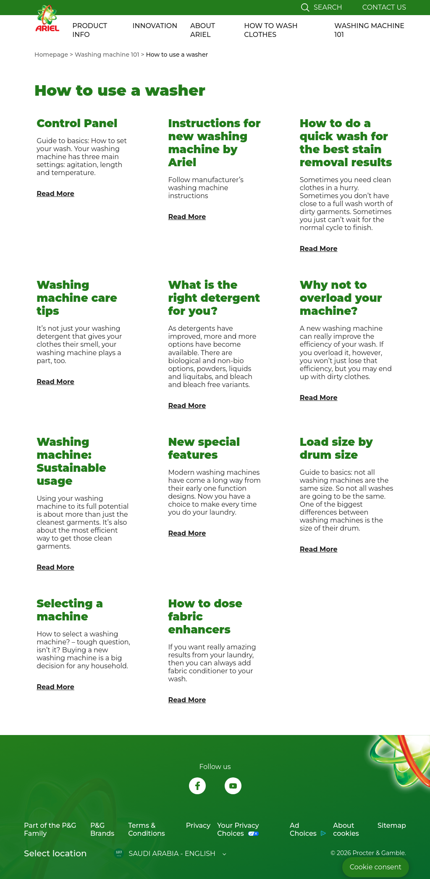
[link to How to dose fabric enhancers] (214, 648)
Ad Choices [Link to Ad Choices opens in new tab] (303, 829)
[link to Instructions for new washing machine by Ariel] (214, 183)
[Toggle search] (321, 7)
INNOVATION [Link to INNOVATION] (155, 26)
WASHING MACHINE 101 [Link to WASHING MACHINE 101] (369, 30)
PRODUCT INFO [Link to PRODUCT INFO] (89, 30)
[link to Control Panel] (83, 183)
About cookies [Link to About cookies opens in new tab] (346, 829)
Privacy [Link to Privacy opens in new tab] (198, 825)
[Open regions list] (170, 853)
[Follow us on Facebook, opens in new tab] (197, 786)
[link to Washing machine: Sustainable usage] (83, 501)
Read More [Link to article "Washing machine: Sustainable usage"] (55, 567)
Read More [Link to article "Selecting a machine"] (55, 687)
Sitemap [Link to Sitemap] (392, 825)
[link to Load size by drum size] (346, 501)
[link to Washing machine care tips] (83, 342)
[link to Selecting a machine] (83, 648)
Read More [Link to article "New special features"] (187, 533)
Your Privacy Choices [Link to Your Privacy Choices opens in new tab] (238, 829)
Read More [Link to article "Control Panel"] (55, 194)
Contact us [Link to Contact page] (384, 7)
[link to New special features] (214, 501)
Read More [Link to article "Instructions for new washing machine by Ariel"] (187, 217)
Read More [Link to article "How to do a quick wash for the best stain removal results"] (319, 249)
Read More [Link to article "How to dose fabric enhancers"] (187, 700)
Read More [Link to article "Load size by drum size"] (319, 549)
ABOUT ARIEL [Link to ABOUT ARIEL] (202, 30)
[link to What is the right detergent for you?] (214, 342)
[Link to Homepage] (47, 17)
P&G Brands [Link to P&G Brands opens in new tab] (102, 829)
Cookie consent (375, 867)
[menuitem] (54, 54)
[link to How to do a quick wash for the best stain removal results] (346, 183)
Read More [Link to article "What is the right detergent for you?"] (187, 406)
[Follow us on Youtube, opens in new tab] (233, 786)
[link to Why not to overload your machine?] (346, 342)
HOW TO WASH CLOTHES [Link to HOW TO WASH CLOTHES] (270, 30)
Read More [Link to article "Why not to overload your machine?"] (319, 398)
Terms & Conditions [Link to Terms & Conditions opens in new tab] (146, 829)
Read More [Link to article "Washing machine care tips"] (55, 382)
